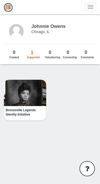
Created (14, 54)
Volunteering (52, 54)
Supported (33, 54)
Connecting (70, 54)
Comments (87, 54)
